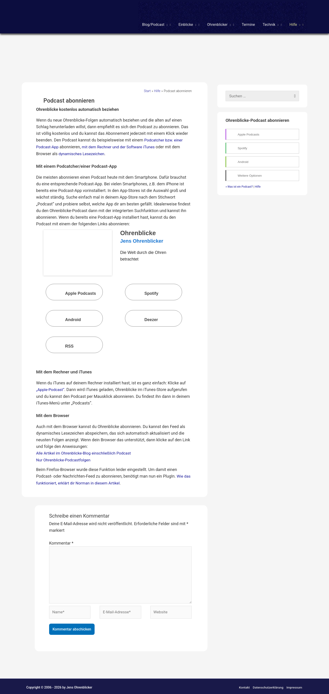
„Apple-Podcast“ (51, 384)
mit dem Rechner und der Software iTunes (121, 142)
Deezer (142, 314)
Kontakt (243, 685)
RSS (60, 340)
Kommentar (61, 537)
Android (64, 314)
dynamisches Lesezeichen (82, 149)
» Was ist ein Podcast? (239, 182)
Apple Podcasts (71, 288)
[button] (156, 15)
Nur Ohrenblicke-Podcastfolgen (64, 454)
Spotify (142, 288)
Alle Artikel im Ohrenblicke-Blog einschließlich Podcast (85, 448)
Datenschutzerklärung (268, 685)
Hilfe (258, 182)
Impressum (295, 685)
